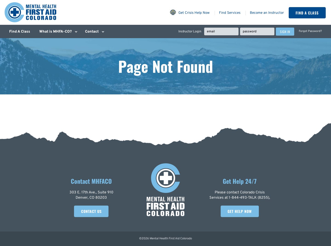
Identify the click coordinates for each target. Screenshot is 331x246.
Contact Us (91, 211)
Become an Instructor (267, 13)
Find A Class (307, 13)
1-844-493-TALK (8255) (249, 197)
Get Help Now (240, 211)
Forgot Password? (310, 31)
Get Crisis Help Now (190, 12)
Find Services (229, 13)
